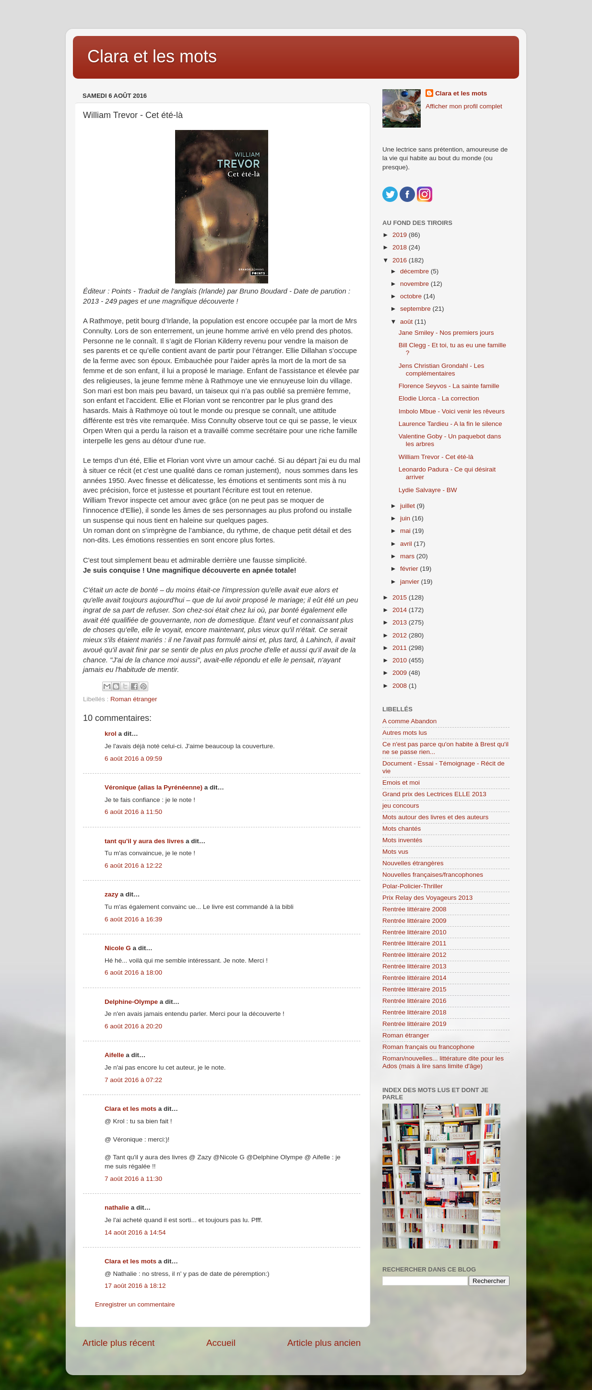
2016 (400, 260)
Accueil (221, 1343)
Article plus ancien (324, 1343)
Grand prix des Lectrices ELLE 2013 (434, 794)
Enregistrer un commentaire (135, 1304)
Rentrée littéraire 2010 (414, 932)
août (407, 321)
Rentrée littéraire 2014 (414, 977)
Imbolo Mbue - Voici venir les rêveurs (452, 411)
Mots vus (395, 851)
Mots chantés (401, 828)
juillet (408, 505)
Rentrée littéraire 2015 (414, 989)
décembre (415, 271)
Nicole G (118, 948)
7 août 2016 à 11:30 (133, 1178)
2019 (400, 234)
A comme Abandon (409, 721)
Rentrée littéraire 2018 (414, 1012)
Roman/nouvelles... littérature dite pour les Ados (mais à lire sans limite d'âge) (443, 1062)
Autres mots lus (404, 732)
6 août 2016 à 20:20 (133, 1026)
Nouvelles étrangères (413, 863)
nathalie (117, 1207)
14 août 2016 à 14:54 (135, 1232)
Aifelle (114, 1055)
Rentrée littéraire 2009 (414, 920)
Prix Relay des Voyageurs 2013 (427, 897)
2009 (400, 672)
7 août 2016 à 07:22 (133, 1080)
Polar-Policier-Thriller (412, 886)
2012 (400, 635)
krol (111, 733)
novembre (415, 283)
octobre (412, 296)
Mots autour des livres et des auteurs (435, 817)
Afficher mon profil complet (464, 106)
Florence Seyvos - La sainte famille (449, 385)
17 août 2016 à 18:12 (135, 1285)
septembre (416, 308)
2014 (400, 609)
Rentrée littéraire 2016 (414, 1000)
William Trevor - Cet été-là (436, 456)
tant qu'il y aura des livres (144, 841)
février (410, 568)
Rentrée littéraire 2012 (414, 954)
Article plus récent (118, 1343)
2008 (400, 685)
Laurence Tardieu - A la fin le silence (450, 423)
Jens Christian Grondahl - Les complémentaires (442, 369)
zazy (111, 894)
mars (408, 556)
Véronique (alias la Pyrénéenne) (153, 787)
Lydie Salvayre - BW (428, 490)
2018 (400, 247)
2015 (400, 597)
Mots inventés (402, 840)
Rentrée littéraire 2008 (414, 909)
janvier (410, 581)
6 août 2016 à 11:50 (133, 811)
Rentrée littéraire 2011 (414, 943)
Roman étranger (133, 699)
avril (407, 543)
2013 (400, 622)
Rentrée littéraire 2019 (414, 1023)
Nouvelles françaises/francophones (432, 874)
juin (406, 518)
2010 (400, 660)
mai (406, 530)
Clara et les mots (152, 56)
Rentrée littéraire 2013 (414, 966)
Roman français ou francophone (428, 1046)
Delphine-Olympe (131, 1001)
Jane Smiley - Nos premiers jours (446, 332)
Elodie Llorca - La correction (439, 398)
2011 (400, 647)
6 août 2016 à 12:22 (133, 865)
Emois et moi (401, 782)
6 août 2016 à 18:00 (133, 972)
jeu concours (400, 805)
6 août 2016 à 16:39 (133, 919)
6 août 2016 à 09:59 (133, 758)
